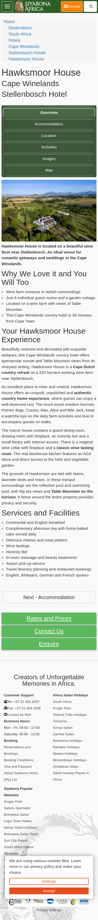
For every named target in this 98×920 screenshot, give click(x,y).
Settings (49, 881)
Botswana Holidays (67, 741)
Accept (49, 890)
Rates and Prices (49, 618)
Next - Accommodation (49, 597)
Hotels (14, 40)
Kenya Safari (63, 728)
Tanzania (60, 721)
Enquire (49, 644)
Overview (49, 112)
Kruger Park (62, 708)
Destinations (20, 28)
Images (49, 158)
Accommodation (49, 124)
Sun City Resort (16, 840)
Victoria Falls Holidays (70, 715)
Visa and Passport (18, 766)
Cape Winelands (24, 46)
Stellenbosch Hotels (27, 53)
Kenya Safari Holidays (21, 827)
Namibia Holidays (66, 747)
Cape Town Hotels (18, 821)
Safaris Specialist (17, 808)
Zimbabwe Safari (66, 766)
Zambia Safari (63, 734)
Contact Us (49, 631)
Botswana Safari (16, 814)
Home (9, 21)
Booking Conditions (18, 760)
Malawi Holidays (65, 754)
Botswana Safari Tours (21, 834)
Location (49, 135)
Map (49, 170)
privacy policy (42, 866)
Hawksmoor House (26, 59)
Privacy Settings (49, 910)
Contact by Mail (19, 715)
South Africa (20, 34)
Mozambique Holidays (70, 760)
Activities (49, 147)
